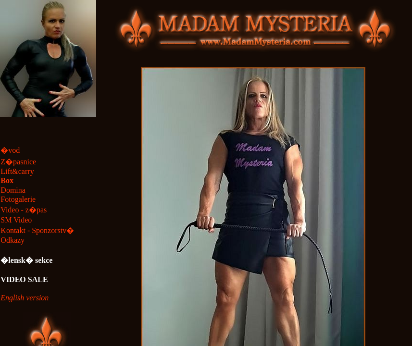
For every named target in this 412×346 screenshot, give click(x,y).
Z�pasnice (18, 162)
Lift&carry (17, 171)
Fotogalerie (18, 199)
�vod (10, 150)
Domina (12, 190)
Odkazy (12, 240)
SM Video (16, 220)
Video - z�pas (23, 210)
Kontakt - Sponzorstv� (37, 230)
